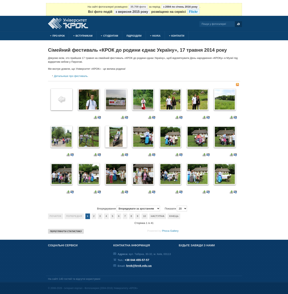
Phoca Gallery (170, 230)
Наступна (157, 216)
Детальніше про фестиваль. (71, 76)
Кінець (174, 216)
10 (144, 216)
